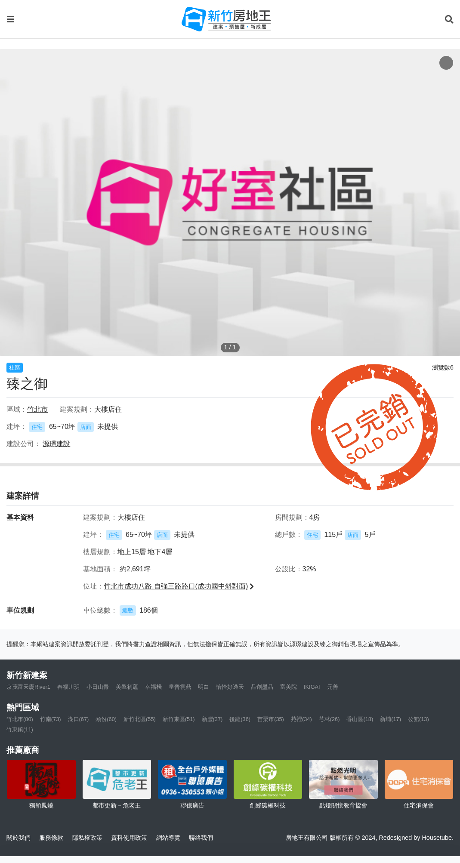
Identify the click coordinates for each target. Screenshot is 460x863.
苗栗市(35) (270, 719)
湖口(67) (78, 719)
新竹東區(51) (179, 719)
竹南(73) (50, 719)
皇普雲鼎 (180, 687)
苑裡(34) (301, 719)
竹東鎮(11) (19, 729)
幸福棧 (153, 687)
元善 (332, 687)
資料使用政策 (129, 837)
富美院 (288, 687)
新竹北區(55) (139, 719)
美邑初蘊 (127, 687)
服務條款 (51, 837)
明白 (203, 687)
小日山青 (97, 687)
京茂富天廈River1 (28, 687)
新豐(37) (212, 719)
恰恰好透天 (230, 687)
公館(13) (418, 719)
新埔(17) (390, 719)
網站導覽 (168, 837)
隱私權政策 (87, 837)
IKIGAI (312, 687)
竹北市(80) (19, 719)
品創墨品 (262, 687)
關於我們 (18, 837)
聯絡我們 (201, 837)
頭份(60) (106, 719)
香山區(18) (359, 719)
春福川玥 (68, 687)
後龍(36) (239, 719)
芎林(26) (329, 719)
